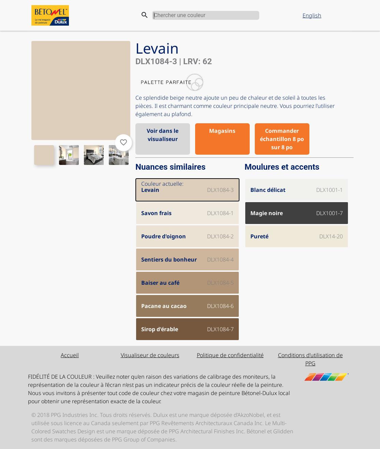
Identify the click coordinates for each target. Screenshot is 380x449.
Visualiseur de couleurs (150, 355)
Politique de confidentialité (230, 355)
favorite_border (123, 142)
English (312, 15)
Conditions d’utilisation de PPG (310, 359)
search (145, 15)
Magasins (222, 131)
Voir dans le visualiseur (162, 135)
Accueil (70, 355)
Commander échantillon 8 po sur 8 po (282, 139)
